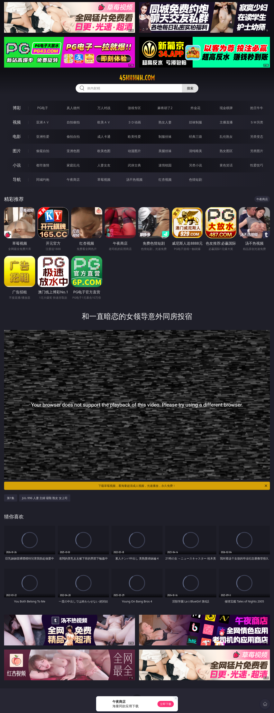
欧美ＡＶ (103, 122)
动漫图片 (134, 151)
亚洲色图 (73, 151)
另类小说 (195, 165)
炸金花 (195, 108)
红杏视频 (165, 179)
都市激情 (42, 165)
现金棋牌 (226, 108)
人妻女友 (103, 165)
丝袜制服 (195, 122)
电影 (17, 136)
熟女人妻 (165, 122)
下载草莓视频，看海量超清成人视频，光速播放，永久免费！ (183, 485)
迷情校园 (165, 165)
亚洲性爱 (42, 136)
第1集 (10, 498)
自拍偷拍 (73, 122)
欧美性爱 (134, 136)
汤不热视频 (134, 179)
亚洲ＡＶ (42, 122)
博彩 (17, 108)
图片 (17, 151)
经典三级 (195, 136)
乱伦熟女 (226, 136)
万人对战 (103, 108)
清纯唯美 (195, 151)
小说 (17, 165)
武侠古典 (134, 165)
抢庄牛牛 (256, 108)
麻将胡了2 (164, 108)
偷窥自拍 (42, 151)
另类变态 (256, 136)
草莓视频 (103, 179)
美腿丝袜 (165, 151)
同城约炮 (42, 179)
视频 (17, 122)
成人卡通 (103, 136)
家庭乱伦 (73, 165)
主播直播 (226, 122)
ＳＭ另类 (256, 122)
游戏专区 (134, 108)
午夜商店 (73, 179)
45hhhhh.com (137, 78)
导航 (17, 179)
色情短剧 (195, 179)
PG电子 (42, 108)
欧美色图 (103, 151)
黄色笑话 (226, 165)
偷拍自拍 (73, 136)
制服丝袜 (165, 136)
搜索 (190, 88)
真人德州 (73, 108)
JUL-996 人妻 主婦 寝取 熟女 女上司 (44, 498)
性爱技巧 (256, 165)
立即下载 (165, 704)
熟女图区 (226, 151)
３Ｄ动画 (134, 122)
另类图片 (256, 151)
